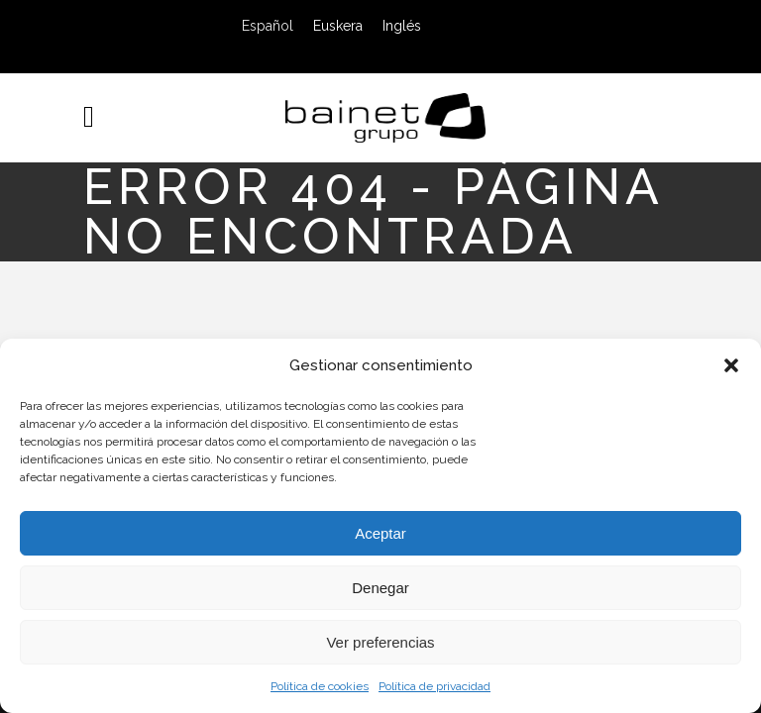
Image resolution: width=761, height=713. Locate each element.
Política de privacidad (434, 686)
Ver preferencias (380, 642)
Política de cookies (320, 686)
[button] (731, 365)
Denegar (380, 587)
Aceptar (380, 533)
